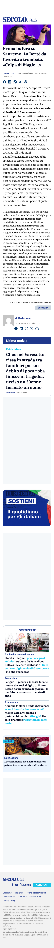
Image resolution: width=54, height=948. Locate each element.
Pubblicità (22, 897)
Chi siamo (7, 893)
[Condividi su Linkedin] (9, 82)
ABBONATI (42, 884)
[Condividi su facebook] (4, 82)
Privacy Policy (9, 900)
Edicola (27, 884)
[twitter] (21, 884)
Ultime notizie (9, 897)
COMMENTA (43, 308)
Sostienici (19, 893)
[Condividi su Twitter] (20, 82)
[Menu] (49, 20)
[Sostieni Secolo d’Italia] (27, 525)
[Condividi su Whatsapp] (15, 82)
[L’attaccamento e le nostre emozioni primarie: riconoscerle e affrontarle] (27, 746)
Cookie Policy (35, 897)
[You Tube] (16, 885)
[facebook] (12, 884)
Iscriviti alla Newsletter (36, 893)
